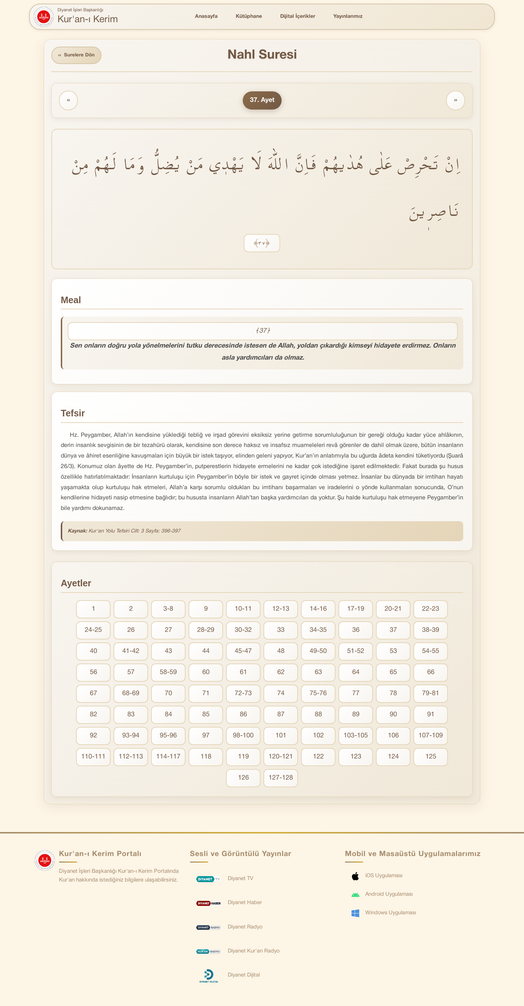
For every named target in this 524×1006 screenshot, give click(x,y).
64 (356, 673)
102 (318, 737)
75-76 (318, 695)
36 (356, 631)
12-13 (280, 610)
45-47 (243, 652)
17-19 (355, 610)
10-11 (243, 610)
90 (393, 716)
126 (243, 779)
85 (206, 716)
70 (168, 695)
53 (393, 652)
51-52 (355, 652)
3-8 (168, 610)
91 (430, 716)
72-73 (243, 695)
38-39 (430, 631)
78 (393, 695)
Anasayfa (206, 16)
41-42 (130, 652)
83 (131, 716)
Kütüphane (249, 16)
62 (281, 673)
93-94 (130, 737)
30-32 (243, 631)
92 (93, 737)
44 (206, 652)
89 (356, 716)
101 (280, 737)
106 (393, 737)
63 (318, 673)
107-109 (430, 737)
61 (243, 673)
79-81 (430, 695)
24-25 (93, 631)
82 (93, 716)
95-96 (168, 737)
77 (356, 695)
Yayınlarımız (347, 16)
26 (131, 631)
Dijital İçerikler (297, 16)
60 (206, 673)
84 (168, 716)
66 (430, 673)
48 (281, 652)
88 (318, 716)
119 (243, 758)
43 (168, 652)
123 (355, 758)
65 (393, 673)
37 (393, 631)
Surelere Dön (77, 56)
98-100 (243, 737)
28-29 (205, 631)
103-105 (356, 737)
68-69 (130, 695)
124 (393, 758)
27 (168, 631)
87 (281, 716)
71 (206, 695)
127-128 (281, 779)
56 (93, 673)
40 (93, 652)
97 (206, 737)
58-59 (168, 673)
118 (206, 758)
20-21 (393, 610)
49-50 (318, 652)
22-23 (430, 610)
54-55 (430, 652)
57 (131, 673)
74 (281, 695)
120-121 (281, 758)
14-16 (318, 610)
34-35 (318, 631)
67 (93, 695)
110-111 (93, 758)
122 (318, 758)
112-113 (131, 758)
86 (243, 716)
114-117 (168, 758)
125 (430, 758)
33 (281, 631)
